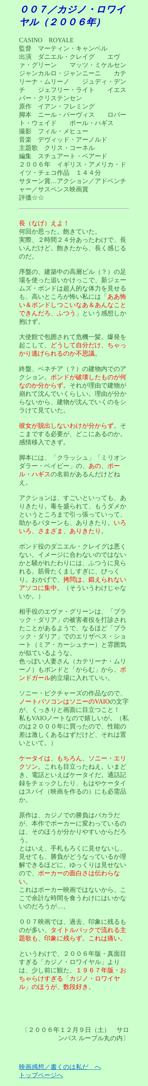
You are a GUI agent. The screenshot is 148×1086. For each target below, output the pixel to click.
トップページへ (41, 1075)
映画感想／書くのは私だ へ (60, 1067)
